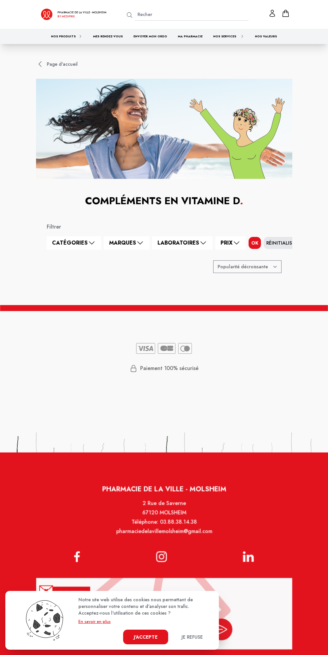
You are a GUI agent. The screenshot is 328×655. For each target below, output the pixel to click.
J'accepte (145, 637)
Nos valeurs (266, 36)
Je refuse (192, 637)
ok (254, 243)
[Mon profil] (272, 13)
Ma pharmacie (190, 36)
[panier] (286, 13)
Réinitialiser (281, 243)
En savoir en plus (94, 621)
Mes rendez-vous (108, 36)
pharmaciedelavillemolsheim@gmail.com (164, 538)
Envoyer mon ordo (150, 36)
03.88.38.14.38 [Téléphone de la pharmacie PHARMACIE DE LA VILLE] (177, 529)
